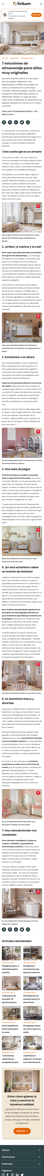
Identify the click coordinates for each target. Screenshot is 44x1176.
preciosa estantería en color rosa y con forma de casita (20, 764)
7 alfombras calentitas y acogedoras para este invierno (11, 1059)
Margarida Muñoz (24, 111)
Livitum (5, 58)
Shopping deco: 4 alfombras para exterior (10, 969)
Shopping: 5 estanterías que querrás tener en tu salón (31, 969)
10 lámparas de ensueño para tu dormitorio (31, 999)
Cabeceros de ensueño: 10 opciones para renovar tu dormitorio (9, 999)
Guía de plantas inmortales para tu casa (10, 1029)
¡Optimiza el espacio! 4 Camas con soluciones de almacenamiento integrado (32, 1059)
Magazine (14, 58)
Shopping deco (27, 58)
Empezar (22, 1131)
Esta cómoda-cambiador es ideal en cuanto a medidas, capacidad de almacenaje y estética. (19, 843)
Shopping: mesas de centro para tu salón (32, 1029)
